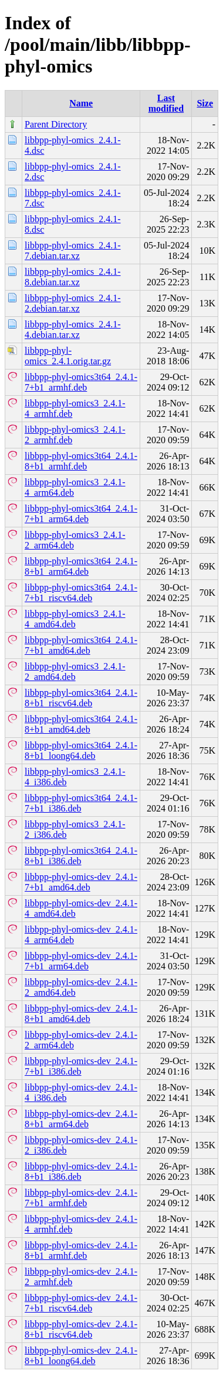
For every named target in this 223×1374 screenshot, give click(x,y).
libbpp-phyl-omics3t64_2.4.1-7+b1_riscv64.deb (81, 592)
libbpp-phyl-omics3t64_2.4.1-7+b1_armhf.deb (81, 382)
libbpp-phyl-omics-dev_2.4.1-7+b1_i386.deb (81, 1066)
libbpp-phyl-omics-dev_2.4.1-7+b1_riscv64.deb (81, 1303)
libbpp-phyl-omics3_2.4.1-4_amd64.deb (75, 619)
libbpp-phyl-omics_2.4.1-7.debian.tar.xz (73, 250)
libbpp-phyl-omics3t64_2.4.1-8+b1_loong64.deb (81, 750)
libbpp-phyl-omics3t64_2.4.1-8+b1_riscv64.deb (81, 698)
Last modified (166, 103)
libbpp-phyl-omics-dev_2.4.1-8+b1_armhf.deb (81, 1250)
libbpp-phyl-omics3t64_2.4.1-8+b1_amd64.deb (81, 724)
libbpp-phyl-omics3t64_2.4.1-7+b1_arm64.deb (81, 513)
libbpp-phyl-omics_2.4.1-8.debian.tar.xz (73, 277)
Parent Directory (56, 124)
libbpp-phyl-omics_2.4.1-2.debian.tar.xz (73, 303)
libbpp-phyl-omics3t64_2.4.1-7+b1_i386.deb (81, 803)
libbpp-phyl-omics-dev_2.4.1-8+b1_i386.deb (81, 1171)
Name (81, 103)
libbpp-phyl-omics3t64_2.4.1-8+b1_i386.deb (81, 855)
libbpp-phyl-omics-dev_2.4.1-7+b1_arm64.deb (81, 961)
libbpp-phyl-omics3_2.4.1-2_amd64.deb (75, 671)
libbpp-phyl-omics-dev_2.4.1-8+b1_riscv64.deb (81, 1329)
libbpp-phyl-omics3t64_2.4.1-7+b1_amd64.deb (81, 645)
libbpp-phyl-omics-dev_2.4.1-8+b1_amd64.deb (81, 1013)
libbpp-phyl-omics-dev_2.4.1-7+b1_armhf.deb (81, 1197)
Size (205, 103)
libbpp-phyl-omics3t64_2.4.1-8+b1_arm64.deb (81, 566)
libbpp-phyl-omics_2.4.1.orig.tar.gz (68, 356)
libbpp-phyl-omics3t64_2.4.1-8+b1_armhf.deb (81, 461)
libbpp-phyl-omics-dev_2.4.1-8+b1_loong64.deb (81, 1355)
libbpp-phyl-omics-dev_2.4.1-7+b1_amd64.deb (81, 882)
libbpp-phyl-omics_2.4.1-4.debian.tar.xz (73, 329)
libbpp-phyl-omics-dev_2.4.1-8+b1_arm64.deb (81, 1119)
